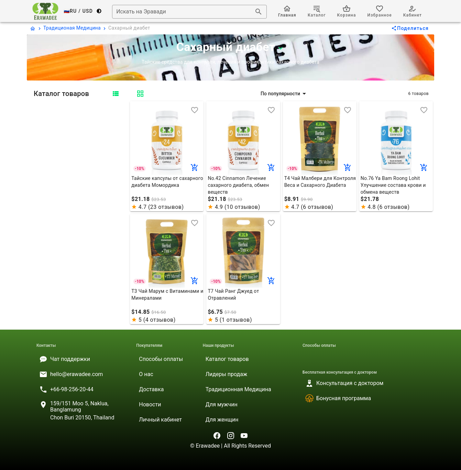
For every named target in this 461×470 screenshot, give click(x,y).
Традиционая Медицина (72, 28)
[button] (284, 93)
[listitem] (81, 359)
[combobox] (189, 12)
